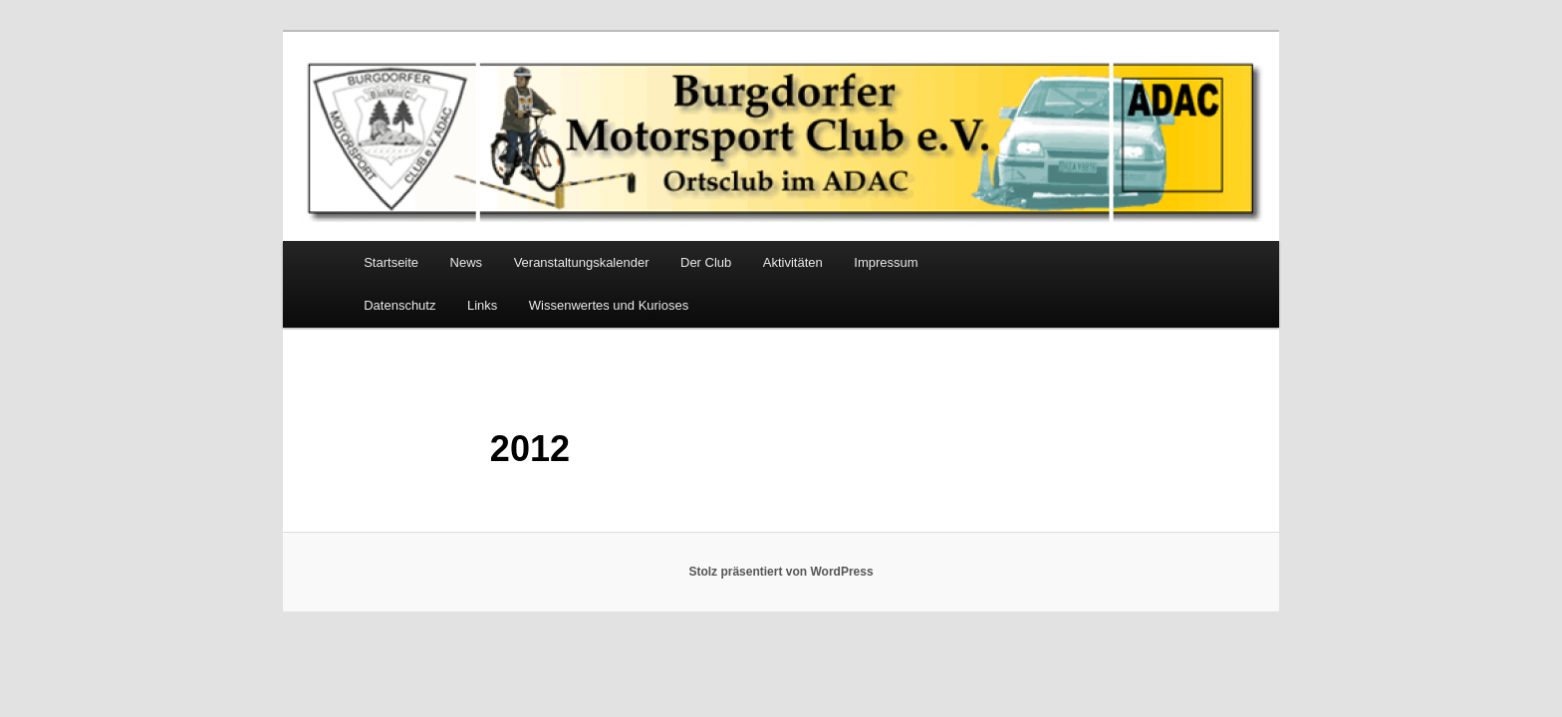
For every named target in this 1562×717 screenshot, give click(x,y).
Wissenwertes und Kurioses (608, 305)
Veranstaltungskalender (582, 262)
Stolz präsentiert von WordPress (780, 572)
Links (482, 305)
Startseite (391, 262)
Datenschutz (399, 305)
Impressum (885, 262)
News (466, 262)
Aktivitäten (793, 262)
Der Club (705, 262)
